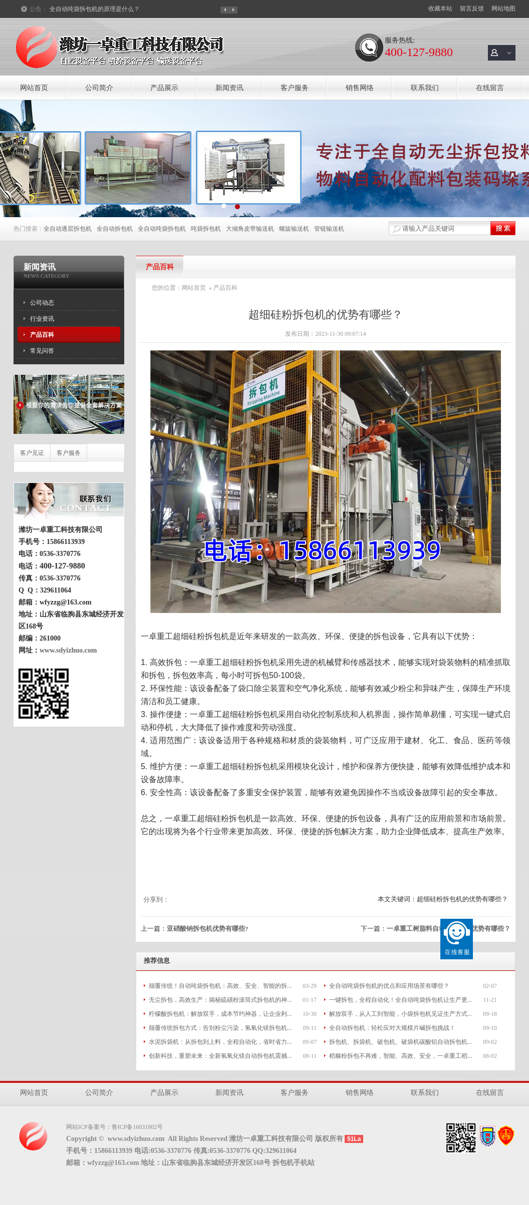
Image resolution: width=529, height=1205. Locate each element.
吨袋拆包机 (206, 228)
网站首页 (34, 88)
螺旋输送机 (294, 228)
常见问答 (42, 350)
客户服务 (295, 88)
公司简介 (99, 88)
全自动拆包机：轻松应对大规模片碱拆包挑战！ (392, 1027)
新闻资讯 (229, 88)
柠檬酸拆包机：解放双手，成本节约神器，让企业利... (220, 1013)
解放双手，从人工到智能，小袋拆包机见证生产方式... (400, 1013)
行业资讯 (42, 318)
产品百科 (42, 334)
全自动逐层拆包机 (68, 228)
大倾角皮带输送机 (250, 228)
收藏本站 (440, 8)
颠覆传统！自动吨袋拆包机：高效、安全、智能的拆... (220, 985)
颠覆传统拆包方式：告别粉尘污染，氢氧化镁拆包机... (220, 1027)
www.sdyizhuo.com (65, 650)
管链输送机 (329, 228)
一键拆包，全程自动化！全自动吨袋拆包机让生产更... (400, 999)
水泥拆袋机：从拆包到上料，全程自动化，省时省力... (220, 1041)
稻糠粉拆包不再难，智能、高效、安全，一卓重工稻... (400, 1055)
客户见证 (32, 452)
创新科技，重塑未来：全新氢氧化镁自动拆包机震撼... (220, 1055)
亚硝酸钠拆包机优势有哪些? (207, 928)
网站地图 (503, 8)
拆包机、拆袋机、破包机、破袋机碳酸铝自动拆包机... (400, 1041)
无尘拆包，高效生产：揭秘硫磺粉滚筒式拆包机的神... (220, 999)
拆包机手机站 (294, 1162)
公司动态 (42, 302)
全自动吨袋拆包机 (162, 228)
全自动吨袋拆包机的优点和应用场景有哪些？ (389, 985)
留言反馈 (472, 8)
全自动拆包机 (115, 228)
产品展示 (164, 88)
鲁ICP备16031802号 (137, 1126)
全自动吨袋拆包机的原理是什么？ (95, 9)
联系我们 (425, 88)
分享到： (156, 899)
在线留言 (490, 88)
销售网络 (360, 88)
